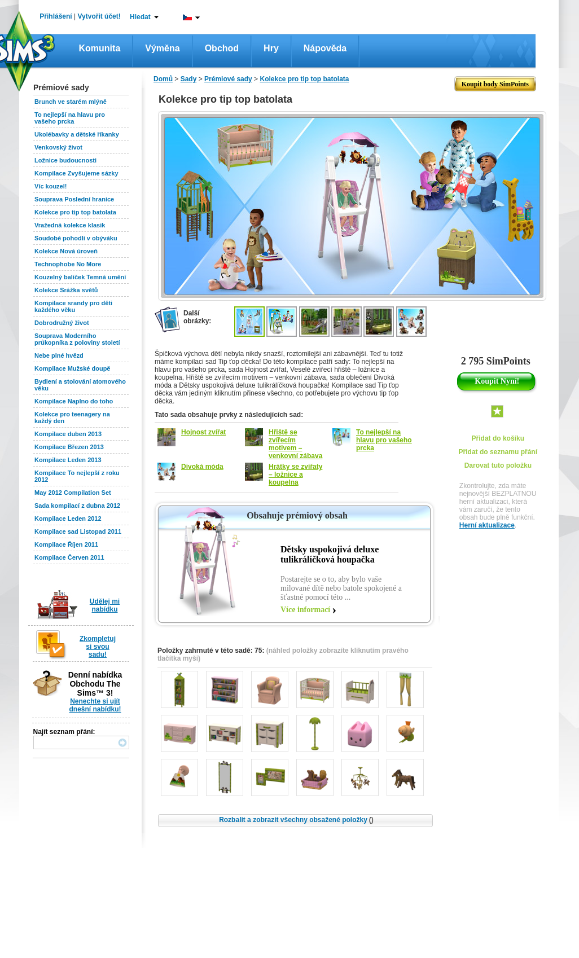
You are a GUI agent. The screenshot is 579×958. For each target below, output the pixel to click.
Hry (271, 48)
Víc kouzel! (50, 186)
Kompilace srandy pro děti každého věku (73, 306)
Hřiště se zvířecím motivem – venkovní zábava (295, 444)
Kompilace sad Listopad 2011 (77, 531)
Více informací (305, 609)
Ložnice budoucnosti (65, 160)
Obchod (222, 48)
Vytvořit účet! (99, 16)
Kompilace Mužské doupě (72, 368)
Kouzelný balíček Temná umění (80, 277)
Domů (163, 79)
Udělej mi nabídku (105, 605)
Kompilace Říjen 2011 (66, 544)
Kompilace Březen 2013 (69, 446)
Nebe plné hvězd (59, 355)
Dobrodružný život (61, 322)
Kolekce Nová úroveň (66, 251)
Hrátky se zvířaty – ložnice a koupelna (295, 474)
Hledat (140, 17)
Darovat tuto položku (498, 465)
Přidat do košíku (498, 438)
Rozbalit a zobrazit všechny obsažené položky (296, 820)
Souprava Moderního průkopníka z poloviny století (77, 339)
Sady (189, 79)
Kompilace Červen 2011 (69, 557)
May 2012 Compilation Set (72, 492)
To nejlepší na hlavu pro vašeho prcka (69, 118)
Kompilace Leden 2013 (68, 459)
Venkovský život (58, 147)
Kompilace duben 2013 (68, 433)
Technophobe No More (67, 264)
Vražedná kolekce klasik (69, 225)
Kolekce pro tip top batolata (75, 212)
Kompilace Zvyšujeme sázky (76, 173)
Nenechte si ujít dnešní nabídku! (95, 705)
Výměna (162, 48)
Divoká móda (202, 467)
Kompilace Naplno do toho (73, 401)
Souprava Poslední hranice (74, 199)
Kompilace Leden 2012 (68, 518)
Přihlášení (56, 16)
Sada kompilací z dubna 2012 (77, 505)
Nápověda (325, 48)
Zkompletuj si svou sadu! (98, 646)
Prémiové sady (228, 79)
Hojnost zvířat (203, 432)
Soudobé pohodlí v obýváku (75, 238)
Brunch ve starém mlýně (70, 101)
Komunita (100, 48)
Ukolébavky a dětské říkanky (76, 134)
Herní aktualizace (487, 525)
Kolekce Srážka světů (66, 290)
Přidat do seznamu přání (498, 452)
